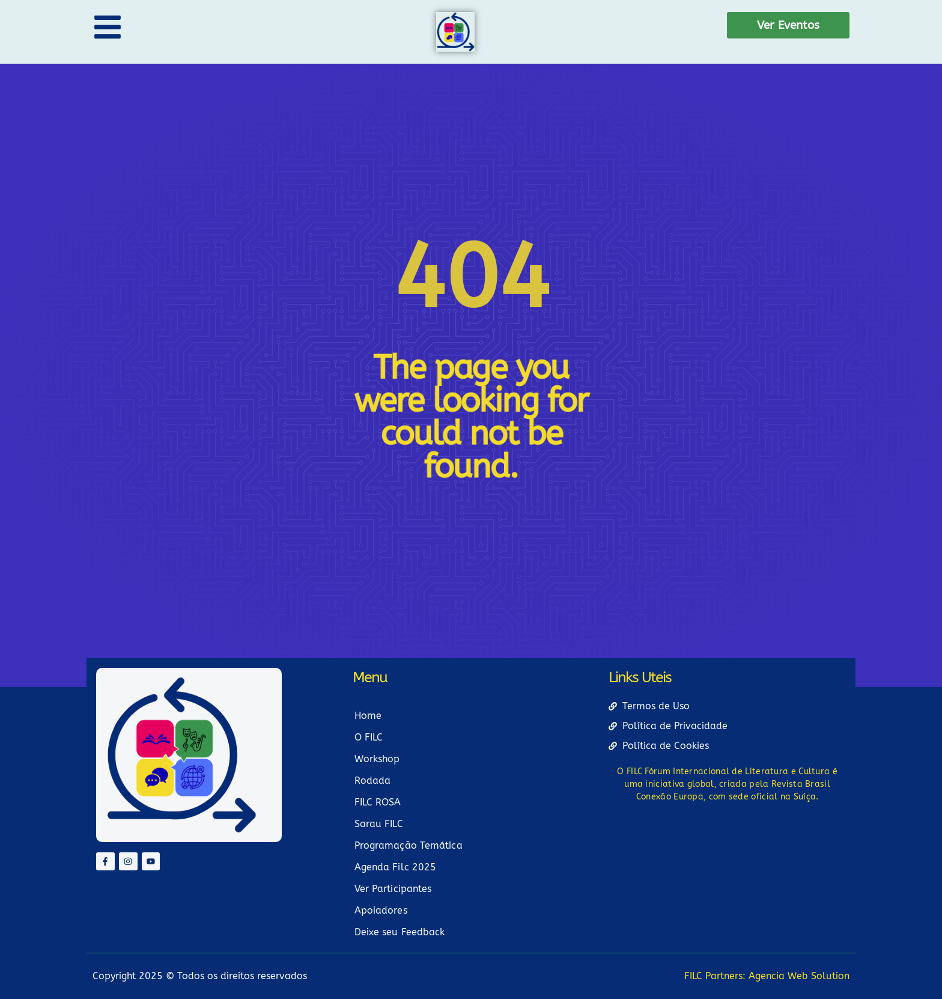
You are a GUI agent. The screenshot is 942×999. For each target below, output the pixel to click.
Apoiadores (380, 910)
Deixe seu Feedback (399, 932)
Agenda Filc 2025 (395, 867)
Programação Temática (408, 845)
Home (367, 715)
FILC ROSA (377, 802)
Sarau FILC (378, 823)
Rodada (372, 780)
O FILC (368, 737)
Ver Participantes (393, 888)
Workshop (377, 759)
